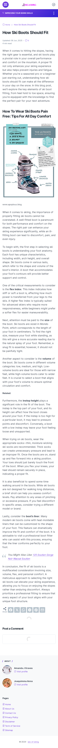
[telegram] (29, 610)
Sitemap (8, 730)
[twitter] (17, 610)
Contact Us (9, 713)
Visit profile (21, 671)
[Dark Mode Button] (54, 4)
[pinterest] (36, 610)
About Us (8, 708)
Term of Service (11, 726)
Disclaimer (9, 721)
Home (6, 704)
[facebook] (10, 610)
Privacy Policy (10, 717)
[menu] (5, 5)
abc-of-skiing (33, 742)
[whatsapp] (23, 610)
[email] (42, 610)
